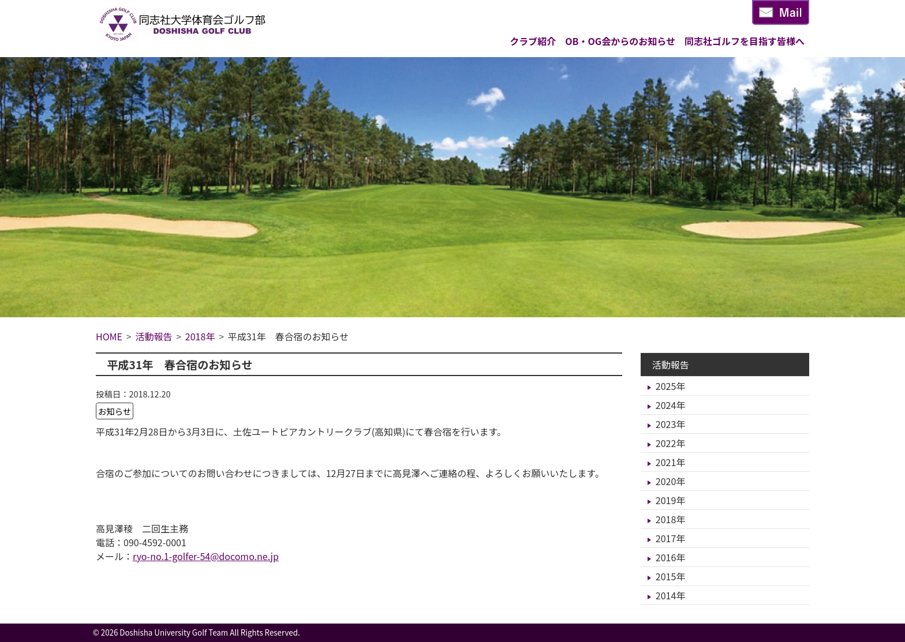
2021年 (671, 462)
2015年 (671, 576)
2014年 (671, 595)
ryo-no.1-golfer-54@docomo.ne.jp (206, 556)
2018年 (671, 519)
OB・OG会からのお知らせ (620, 41)
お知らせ (114, 411)
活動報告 (670, 364)
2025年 (671, 386)
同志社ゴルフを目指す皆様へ (745, 41)
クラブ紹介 (533, 41)
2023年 (671, 424)
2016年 (671, 557)
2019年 (671, 500)
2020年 (671, 481)
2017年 (671, 538)
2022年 (671, 443)
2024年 (671, 405)
